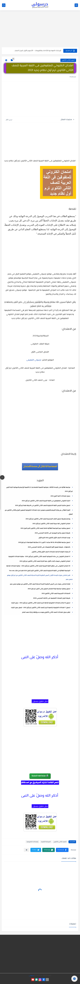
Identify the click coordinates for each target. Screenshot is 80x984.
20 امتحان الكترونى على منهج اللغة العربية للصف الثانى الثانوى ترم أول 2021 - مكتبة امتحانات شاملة (38, 566)
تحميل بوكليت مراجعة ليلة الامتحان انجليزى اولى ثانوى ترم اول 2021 (49, 589)
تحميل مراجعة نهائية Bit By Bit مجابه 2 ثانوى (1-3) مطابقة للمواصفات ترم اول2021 (44, 542)
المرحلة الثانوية (46, 842)
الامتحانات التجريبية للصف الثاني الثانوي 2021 (56, 593)
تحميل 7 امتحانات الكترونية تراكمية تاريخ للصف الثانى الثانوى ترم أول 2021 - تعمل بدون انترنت (40, 608)
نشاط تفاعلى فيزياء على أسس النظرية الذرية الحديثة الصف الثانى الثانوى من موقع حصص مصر (40, 584)
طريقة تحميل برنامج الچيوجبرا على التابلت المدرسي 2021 (52, 533)
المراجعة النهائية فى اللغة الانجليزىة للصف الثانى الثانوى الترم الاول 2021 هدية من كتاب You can (39, 571)
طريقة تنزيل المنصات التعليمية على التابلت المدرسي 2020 (51, 598)
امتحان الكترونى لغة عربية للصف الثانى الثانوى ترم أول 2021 (51, 524)
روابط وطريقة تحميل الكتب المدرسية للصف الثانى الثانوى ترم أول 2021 (48, 519)
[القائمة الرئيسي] (76, 5)
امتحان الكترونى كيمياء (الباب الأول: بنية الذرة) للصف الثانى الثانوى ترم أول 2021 (44, 561)
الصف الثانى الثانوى (68, 60)
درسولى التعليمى (33, 360)
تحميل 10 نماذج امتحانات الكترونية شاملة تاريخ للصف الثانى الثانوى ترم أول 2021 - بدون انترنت (40, 603)
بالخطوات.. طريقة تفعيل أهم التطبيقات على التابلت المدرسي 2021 (49, 547)
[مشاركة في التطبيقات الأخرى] (26, 850)
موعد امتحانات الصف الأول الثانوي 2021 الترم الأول (54, 538)
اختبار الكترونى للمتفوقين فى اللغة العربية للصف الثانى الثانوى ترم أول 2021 (46, 501)
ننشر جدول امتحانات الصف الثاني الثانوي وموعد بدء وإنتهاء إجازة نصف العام (46, 612)
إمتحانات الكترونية (32, 842)
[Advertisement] (40, 30)
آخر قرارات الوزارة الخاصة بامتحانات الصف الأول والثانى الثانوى (51, 552)
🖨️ (40, 776)
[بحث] (3, 5)
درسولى (31, 975)
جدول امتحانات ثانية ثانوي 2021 (60, 496)
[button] (62, 850)
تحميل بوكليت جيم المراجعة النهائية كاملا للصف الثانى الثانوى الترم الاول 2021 (45, 528)
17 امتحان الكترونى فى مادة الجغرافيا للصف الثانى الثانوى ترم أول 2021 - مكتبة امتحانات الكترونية (39, 556)
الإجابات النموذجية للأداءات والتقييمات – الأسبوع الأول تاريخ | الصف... (37, 50)
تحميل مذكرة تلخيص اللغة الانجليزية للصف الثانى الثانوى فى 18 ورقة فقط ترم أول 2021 (42, 505)
